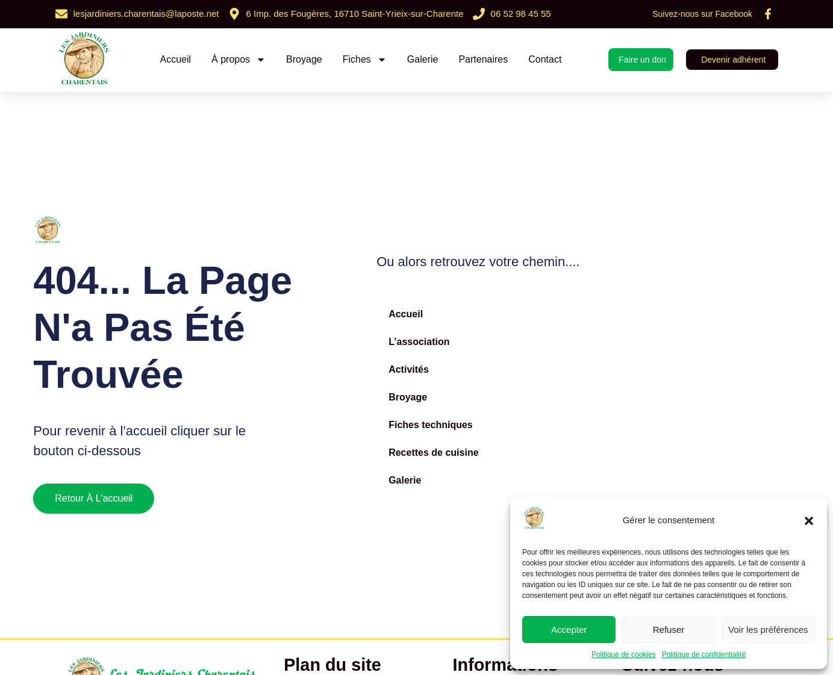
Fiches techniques (430, 425)
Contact (544, 59)
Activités (408, 369)
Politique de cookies (623, 654)
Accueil (175, 59)
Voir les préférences (768, 629)
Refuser (669, 629)
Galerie (422, 59)
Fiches (365, 60)
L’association (418, 342)
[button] (809, 521)
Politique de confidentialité (704, 654)
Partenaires (483, 59)
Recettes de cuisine (433, 452)
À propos (238, 60)
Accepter (569, 629)
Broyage (304, 59)
